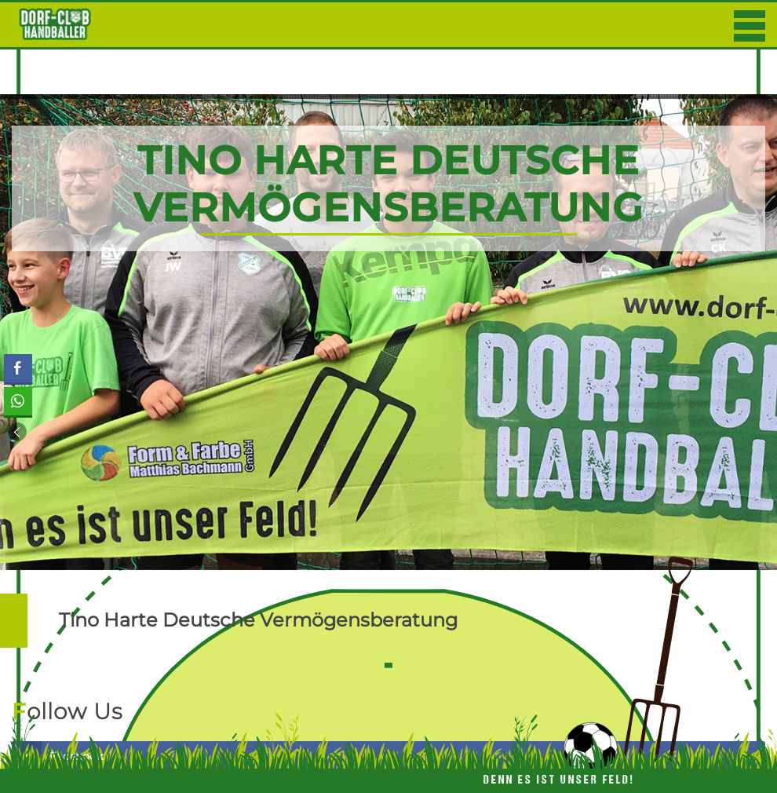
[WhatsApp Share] (18, 401)
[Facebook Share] (18, 368)
